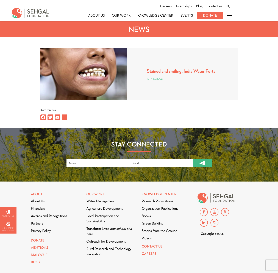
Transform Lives (109, 231)
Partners (37, 223)
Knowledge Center (155, 15)
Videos (147, 238)
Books (146, 216)
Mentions (39, 248)
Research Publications (157, 201)
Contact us (214, 6)
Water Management (100, 201)
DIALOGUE (39, 255)
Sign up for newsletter (8, 227)
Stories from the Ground (159, 231)
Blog (199, 6)
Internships (184, 6)
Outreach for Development (106, 241)
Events (186, 15)
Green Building (152, 223)
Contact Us (152, 246)
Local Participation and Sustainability (102, 218)
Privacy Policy (41, 231)
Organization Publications (160, 208)
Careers (166, 6)
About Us (96, 15)
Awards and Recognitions (49, 216)
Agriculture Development (104, 208)
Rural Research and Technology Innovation (108, 251)
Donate (210, 15)
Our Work (121, 15)
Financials (38, 208)
